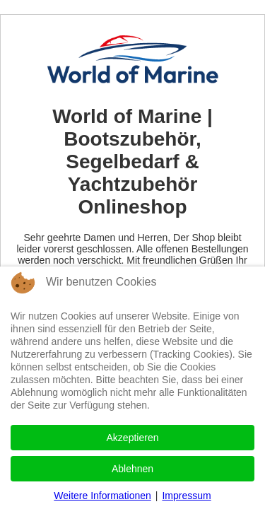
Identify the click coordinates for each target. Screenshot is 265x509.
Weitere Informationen (102, 495)
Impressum (186, 495)
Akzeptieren (133, 437)
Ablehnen (132, 468)
